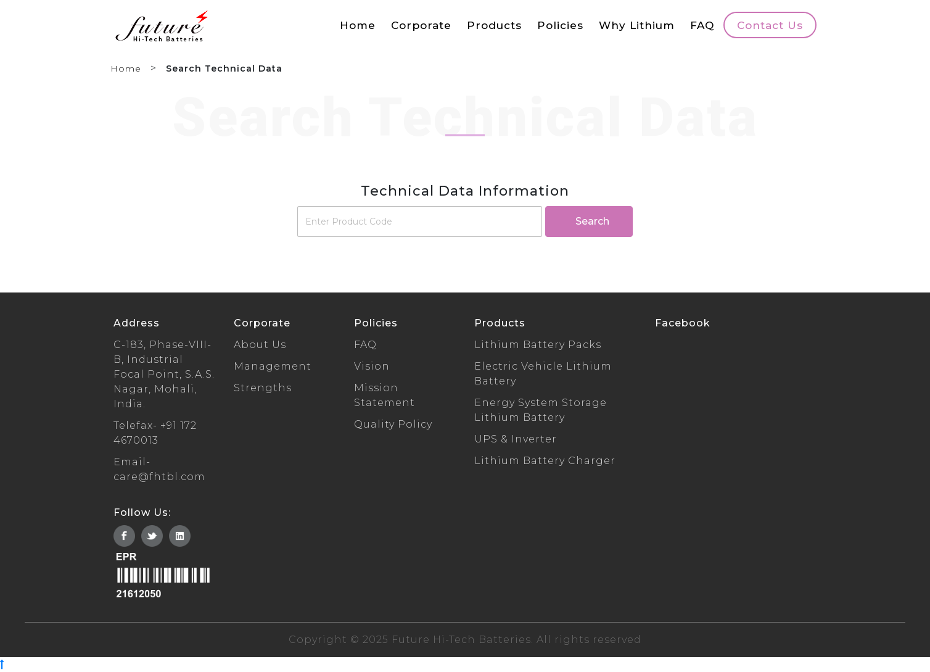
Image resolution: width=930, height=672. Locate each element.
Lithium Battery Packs (537, 345)
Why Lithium (637, 25)
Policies (560, 25)
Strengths (263, 388)
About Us (260, 345)
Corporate (421, 25)
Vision (372, 366)
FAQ (702, 25)
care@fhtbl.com (159, 477)
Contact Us (770, 25)
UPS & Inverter (515, 439)
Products (494, 25)
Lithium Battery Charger (544, 461)
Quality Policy (393, 424)
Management (272, 366)
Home (358, 25)
